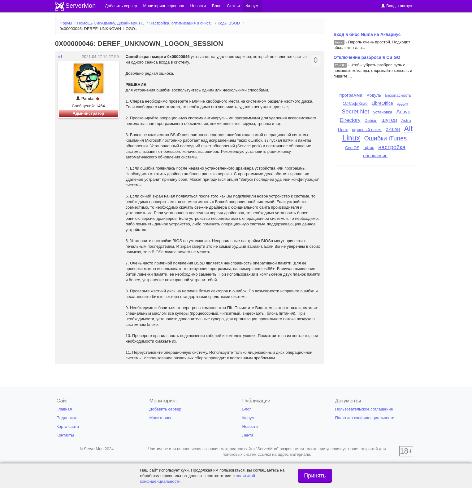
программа (351, 95)
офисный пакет (367, 129)
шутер (389, 120)
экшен (393, 129)
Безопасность (398, 95)
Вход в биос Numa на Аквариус (367, 34)
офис (368, 147)
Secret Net (355, 111)
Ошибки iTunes (385, 138)
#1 (60, 56)
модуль (373, 95)
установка (382, 112)
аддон (402, 103)
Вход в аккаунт (397, 5)
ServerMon (81, 5)
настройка (391, 147)
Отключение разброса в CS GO (367, 57)
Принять (315, 475)
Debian (371, 120)
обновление (375, 155)
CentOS (352, 147)
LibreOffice (382, 103)
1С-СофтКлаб (355, 103)
